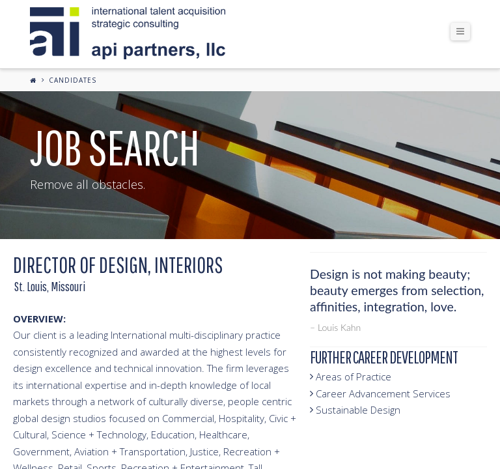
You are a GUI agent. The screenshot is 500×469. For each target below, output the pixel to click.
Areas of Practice (350, 376)
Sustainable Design (355, 409)
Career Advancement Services (380, 393)
